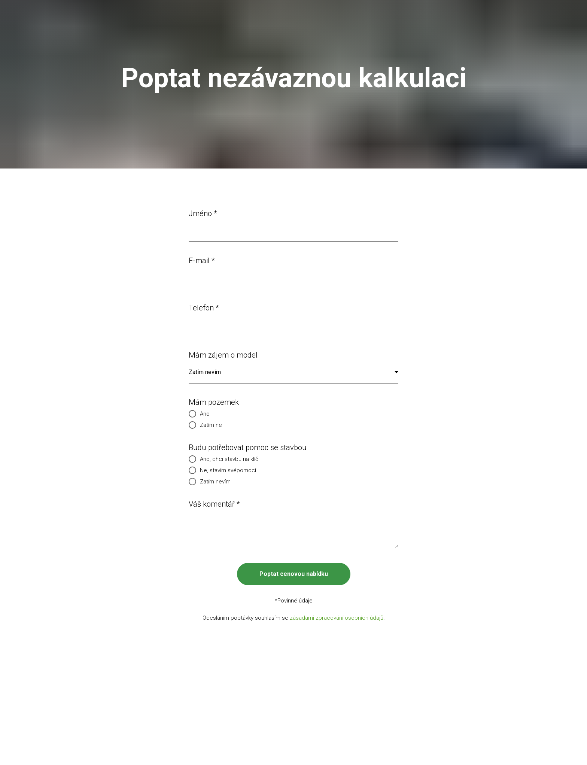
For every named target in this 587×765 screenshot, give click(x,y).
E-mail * (202, 260)
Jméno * (203, 213)
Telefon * (204, 307)
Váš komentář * (214, 504)
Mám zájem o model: (224, 354)
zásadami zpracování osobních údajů (336, 617)
